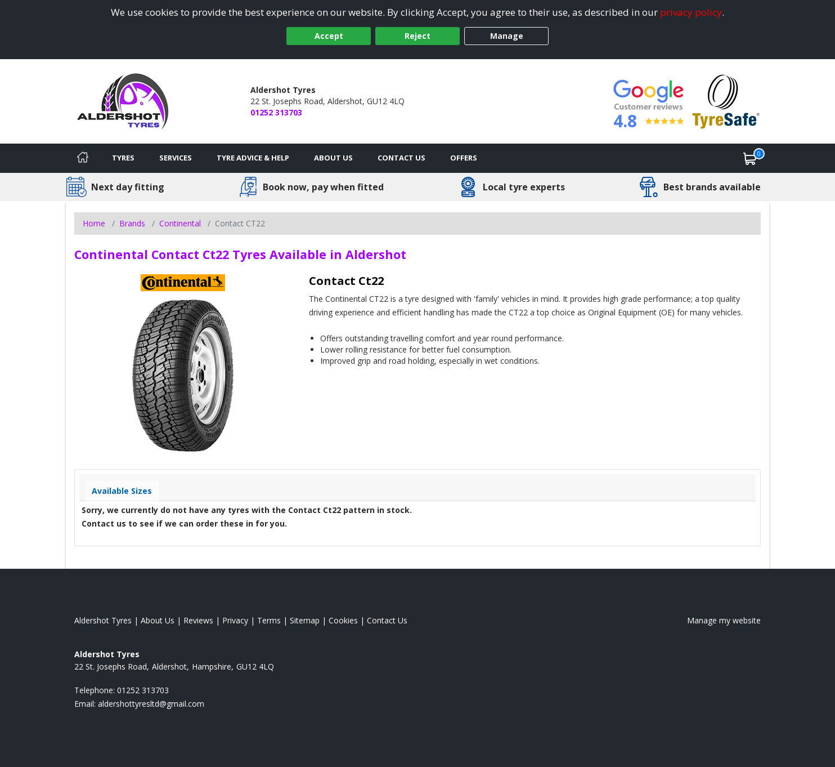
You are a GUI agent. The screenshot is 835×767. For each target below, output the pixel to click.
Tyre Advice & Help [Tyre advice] (253, 158)
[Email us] (151, 703)
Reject (417, 35)
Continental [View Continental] (180, 223)
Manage (506, 35)
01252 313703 (276, 112)
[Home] (83, 158)
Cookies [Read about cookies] (343, 620)
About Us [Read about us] (157, 620)
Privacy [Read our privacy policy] (235, 620)
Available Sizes (122, 490)
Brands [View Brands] (132, 223)
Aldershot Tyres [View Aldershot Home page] (103, 620)
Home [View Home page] (94, 223)
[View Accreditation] (726, 100)
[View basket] (750, 158)
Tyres (123, 158)
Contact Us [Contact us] (401, 158)
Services (175, 158)
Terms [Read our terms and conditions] (269, 620)
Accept (329, 35)
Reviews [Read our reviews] (198, 620)
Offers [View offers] (463, 158)
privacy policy (691, 12)
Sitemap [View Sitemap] (305, 620)
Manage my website (724, 620)
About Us (333, 158)
